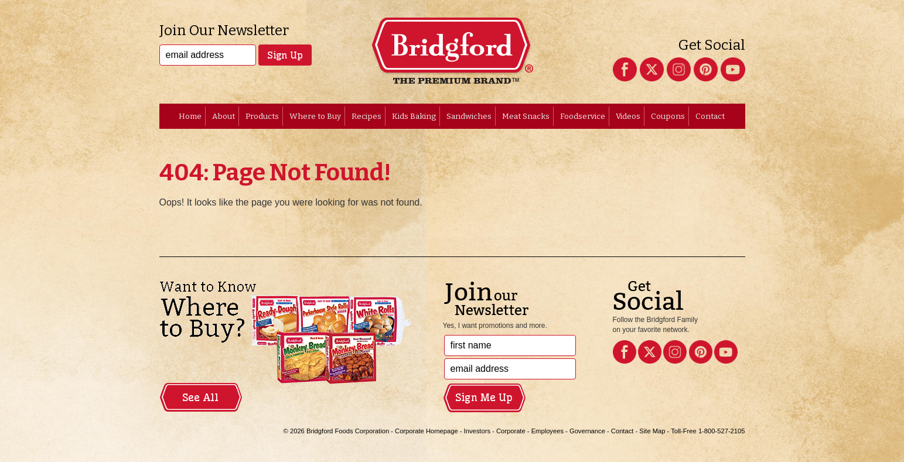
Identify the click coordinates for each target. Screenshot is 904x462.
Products (262, 116)
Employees (547, 430)
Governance (587, 430)
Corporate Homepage (426, 430)
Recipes (366, 116)
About (223, 116)
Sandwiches (469, 116)
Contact (710, 116)
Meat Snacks (526, 116)
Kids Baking (414, 116)
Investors (477, 430)
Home (190, 116)
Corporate (511, 430)
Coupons (668, 116)
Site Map (652, 430)
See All (200, 397)
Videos (628, 116)
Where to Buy (315, 116)
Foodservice (582, 116)
